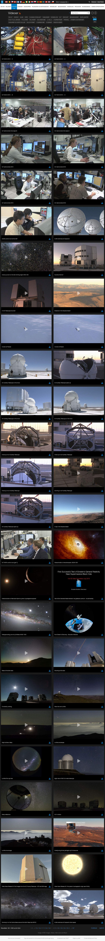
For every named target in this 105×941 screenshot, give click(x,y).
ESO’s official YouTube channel (44, 243)
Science (94, 2)
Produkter (78, 6)
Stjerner (49, 22)
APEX (26, 17)
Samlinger (46, 17)
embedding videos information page (25, 246)
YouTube (4, 243)
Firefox (7, 281)
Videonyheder (57, 22)
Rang (94, 19)
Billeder (8, 6)
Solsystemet (31, 22)
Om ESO (3, 6)
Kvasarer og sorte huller (17, 22)
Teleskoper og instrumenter (40, 6)
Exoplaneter (84, 17)
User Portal (100, 2)
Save (6, 311)
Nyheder (20, 6)
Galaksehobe (41, 19)
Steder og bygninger (77, 19)
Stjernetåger (58, 19)
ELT (60, 17)
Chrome (8, 278)
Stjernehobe (41, 22)
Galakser (32, 19)
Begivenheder (62, 6)
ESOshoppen (27, 6)
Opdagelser (53, 6)
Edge (7, 279)
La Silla (49, 19)
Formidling (70, 6)
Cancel (15, 311)
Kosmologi (54, 17)
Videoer (14, 7)
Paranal (66, 19)
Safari (7, 283)
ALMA (21, 17)
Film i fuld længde (14, 19)
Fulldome (25, 19)
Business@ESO (86, 6)
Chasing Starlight (35, 17)
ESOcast (65, 17)
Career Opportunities (97, 6)
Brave (7, 276)
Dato (95, 21)
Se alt (10, 17)
